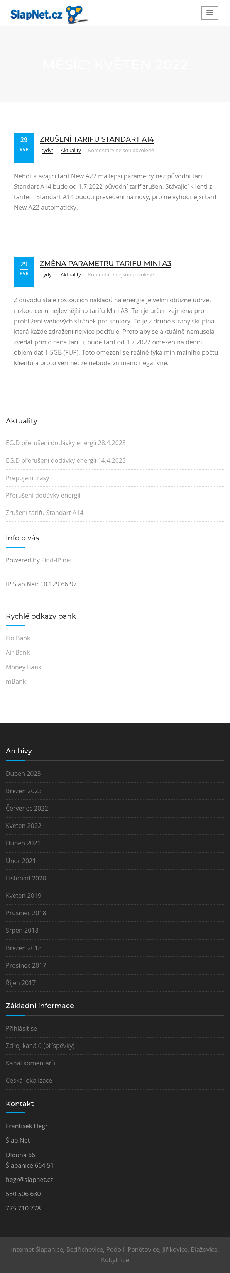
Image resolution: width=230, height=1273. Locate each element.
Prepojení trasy (27, 478)
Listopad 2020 (26, 878)
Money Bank (23, 667)
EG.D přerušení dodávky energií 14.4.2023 (66, 460)
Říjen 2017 (21, 982)
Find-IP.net (56, 560)
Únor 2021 (21, 861)
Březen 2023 (24, 791)
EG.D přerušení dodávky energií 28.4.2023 (66, 442)
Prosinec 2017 (26, 965)
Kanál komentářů (30, 1063)
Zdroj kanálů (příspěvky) (40, 1045)
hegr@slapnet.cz (29, 1179)
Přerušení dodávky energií (43, 495)
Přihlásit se (21, 1028)
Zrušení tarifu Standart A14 (97, 139)
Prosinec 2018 (26, 913)
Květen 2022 (23, 825)
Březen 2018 (24, 948)
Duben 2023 (23, 773)
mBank (16, 681)
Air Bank (18, 652)
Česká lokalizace (29, 1080)
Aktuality (71, 150)
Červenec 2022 (27, 808)
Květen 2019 (23, 895)
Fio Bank (18, 638)
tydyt (47, 150)
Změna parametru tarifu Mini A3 (105, 263)
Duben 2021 (23, 843)
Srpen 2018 (22, 930)
